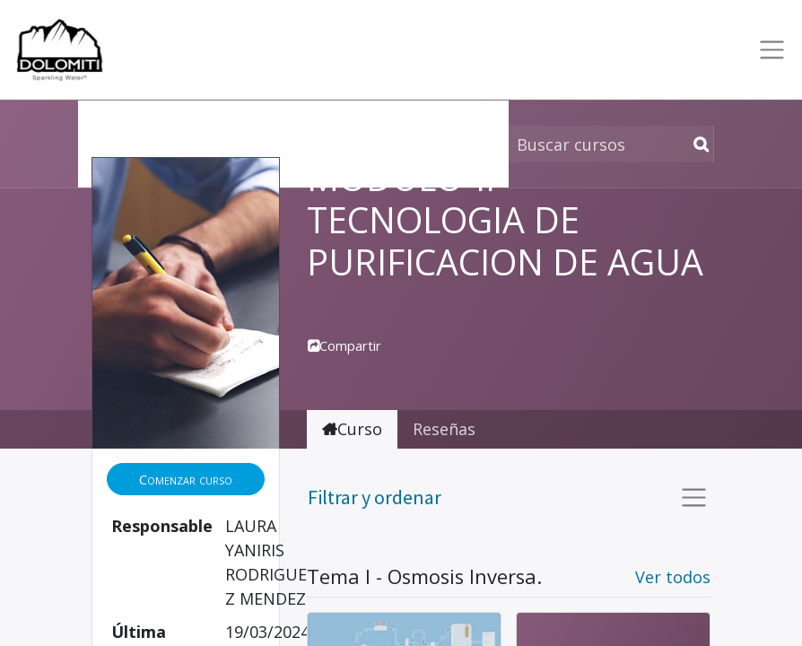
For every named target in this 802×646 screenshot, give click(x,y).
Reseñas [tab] (444, 429)
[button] (186, 479)
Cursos (118, 119)
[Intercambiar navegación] (690, 497)
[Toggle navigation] (768, 50)
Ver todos (672, 577)
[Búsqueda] (697, 144)
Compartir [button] (344, 345)
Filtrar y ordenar (374, 497)
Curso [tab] (352, 429)
